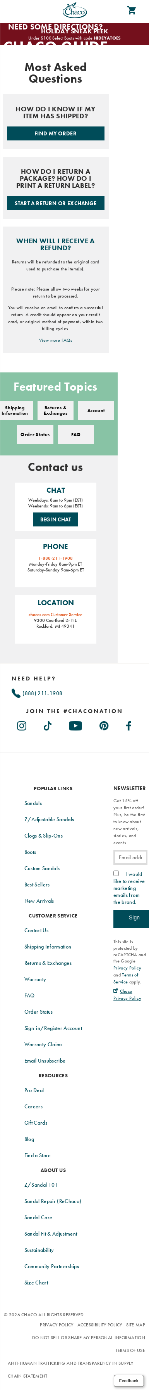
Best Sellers (37, 884)
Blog (29, 1139)
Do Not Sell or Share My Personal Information (88, 1338)
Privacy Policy (56, 1325)
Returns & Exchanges (55, 410)
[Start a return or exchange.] (56, 187)
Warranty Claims (43, 1044)
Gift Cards (36, 1122)
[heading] (74, 711)
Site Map (135, 1325)
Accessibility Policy (99, 1325)
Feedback (129, 1380)
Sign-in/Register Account (53, 1028)
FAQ (76, 434)
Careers (33, 1106)
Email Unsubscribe (45, 1060)
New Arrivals (39, 900)
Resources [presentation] (53, 1075)
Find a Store (37, 1155)
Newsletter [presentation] (129, 788)
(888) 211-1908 (37, 693)
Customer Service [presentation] (53, 915)
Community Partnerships (51, 1266)
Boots (30, 851)
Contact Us (36, 930)
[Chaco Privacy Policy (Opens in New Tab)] (127, 994)
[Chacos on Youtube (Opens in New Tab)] (76, 723)
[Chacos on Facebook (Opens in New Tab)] (129, 723)
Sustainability (39, 1249)
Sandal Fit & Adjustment (50, 1233)
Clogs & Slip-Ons (43, 835)
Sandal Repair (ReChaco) (53, 1201)
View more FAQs (55, 340)
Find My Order (55, 133)
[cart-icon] (131, 10)
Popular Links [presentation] (53, 788)
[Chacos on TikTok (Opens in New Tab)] (48, 723)
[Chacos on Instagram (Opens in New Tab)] (22, 723)
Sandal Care (38, 1217)
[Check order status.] (56, 121)
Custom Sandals (42, 868)
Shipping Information (48, 946)
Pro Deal (34, 1090)
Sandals (33, 803)
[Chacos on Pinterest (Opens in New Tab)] (104, 723)
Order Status (35, 434)
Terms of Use (130, 1350)
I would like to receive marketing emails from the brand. (129, 888)
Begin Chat (55, 519)
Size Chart (36, 1282)
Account (96, 410)
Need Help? (34, 678)
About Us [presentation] (53, 1170)
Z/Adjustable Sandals (49, 819)
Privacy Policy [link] (127, 968)
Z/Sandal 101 (41, 1184)
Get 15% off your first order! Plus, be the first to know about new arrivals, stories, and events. (129, 822)
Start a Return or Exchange (56, 203)
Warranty (35, 979)
